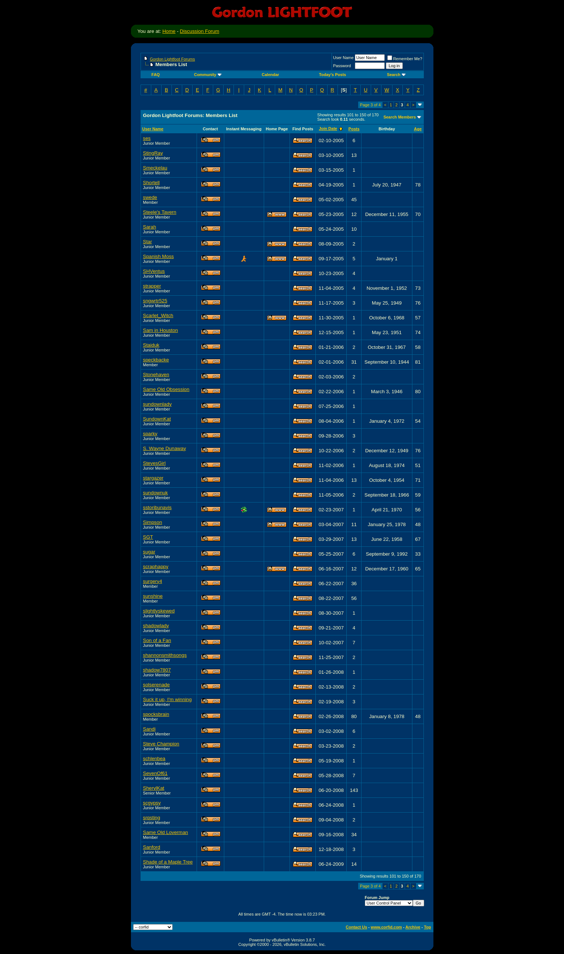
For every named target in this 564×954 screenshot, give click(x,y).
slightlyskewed (159, 611)
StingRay (153, 153)
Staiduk (151, 345)
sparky (150, 433)
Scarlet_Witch (158, 315)
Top (427, 927)
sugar (149, 552)
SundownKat (157, 419)
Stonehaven (156, 374)
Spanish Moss (158, 256)
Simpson (152, 522)
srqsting (151, 817)
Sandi (149, 729)
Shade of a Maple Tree (168, 862)
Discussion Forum (199, 31)
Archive (412, 927)
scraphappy (156, 566)
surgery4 (152, 581)
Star (147, 241)
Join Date (328, 128)
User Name (343, 57)
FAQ (156, 74)
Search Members (399, 117)
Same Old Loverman (165, 832)
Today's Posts (332, 74)
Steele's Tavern (159, 212)
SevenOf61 (155, 773)
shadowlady (156, 625)
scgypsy (152, 803)
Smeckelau (155, 168)
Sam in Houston (160, 330)
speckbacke (156, 360)
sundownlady (157, 404)
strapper (152, 286)
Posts (354, 129)
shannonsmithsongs (165, 655)
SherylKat (154, 788)
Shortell (151, 182)
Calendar (270, 74)
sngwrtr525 (155, 300)
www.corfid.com (386, 927)
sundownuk (155, 492)
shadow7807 (157, 670)
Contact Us (356, 927)
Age (418, 129)
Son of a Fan (157, 640)
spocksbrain (156, 714)
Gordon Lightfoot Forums (172, 59)
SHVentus (154, 271)
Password (342, 66)
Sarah (149, 227)
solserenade (156, 684)
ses (147, 138)
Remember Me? (404, 58)
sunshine (153, 596)
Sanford (151, 847)
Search (396, 74)
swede (150, 197)
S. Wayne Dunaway (164, 448)
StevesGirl (154, 463)
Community (208, 74)
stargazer (153, 478)
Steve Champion (161, 744)
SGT (148, 537)
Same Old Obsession (166, 389)
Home (169, 31)
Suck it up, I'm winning (167, 699)
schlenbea (154, 758)
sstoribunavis (157, 507)
